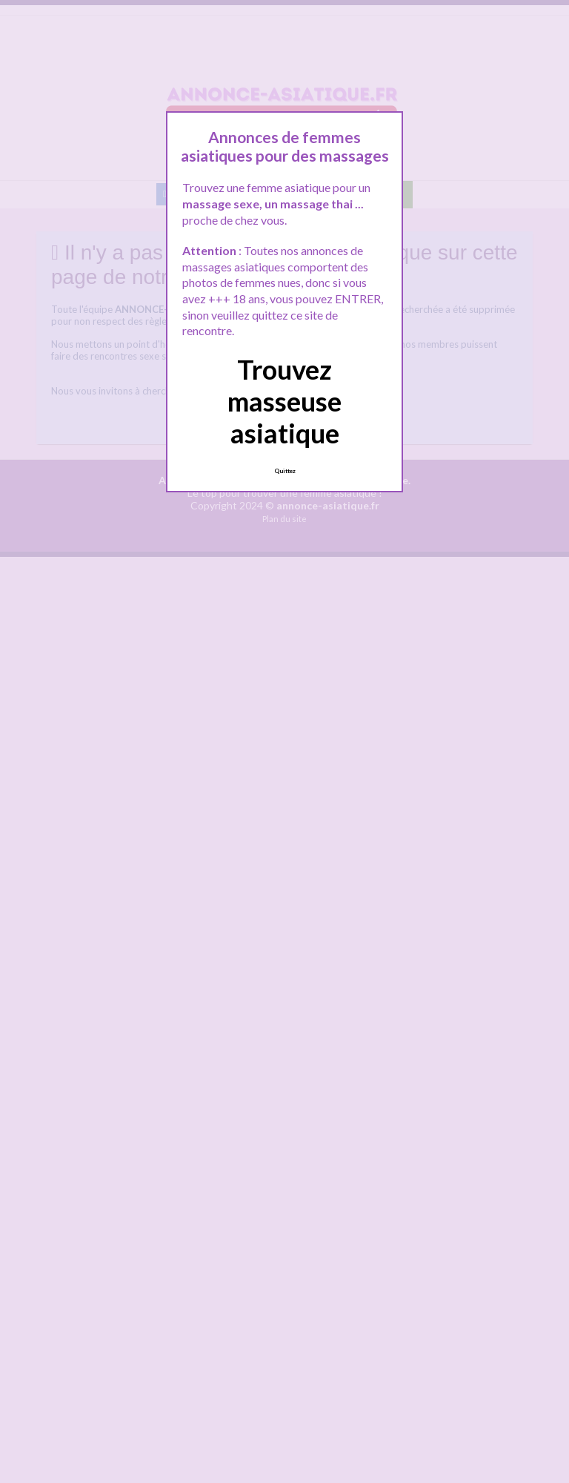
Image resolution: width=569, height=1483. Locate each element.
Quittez (285, 471)
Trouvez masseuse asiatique (284, 401)
